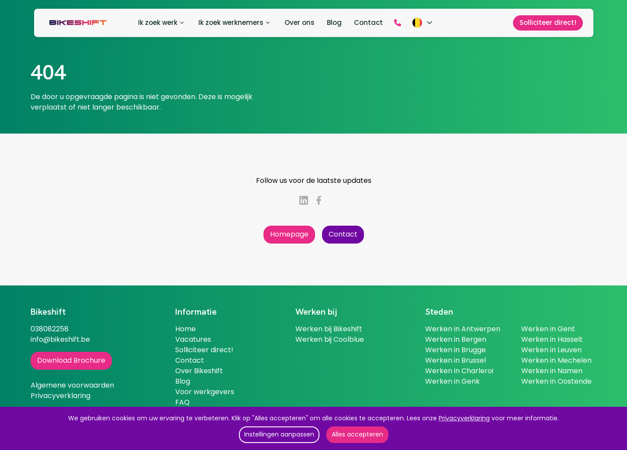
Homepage (289, 234)
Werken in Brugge (455, 350)
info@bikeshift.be (60, 339)
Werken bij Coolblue (329, 339)
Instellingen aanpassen (279, 434)
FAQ (182, 402)
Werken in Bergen (455, 339)
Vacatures (193, 339)
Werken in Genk (452, 381)
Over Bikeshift (199, 371)
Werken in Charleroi (459, 371)
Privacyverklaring (464, 418)
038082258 (50, 329)
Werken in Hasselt (552, 339)
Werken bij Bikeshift (328, 329)
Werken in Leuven (551, 350)
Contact (343, 234)
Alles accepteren (357, 434)
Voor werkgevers (204, 392)
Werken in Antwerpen (462, 329)
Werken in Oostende (556, 381)
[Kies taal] (423, 22)
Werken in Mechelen (556, 360)
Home (185, 329)
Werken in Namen (551, 371)
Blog (182, 381)
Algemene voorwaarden (72, 385)
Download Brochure (71, 360)
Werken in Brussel (455, 360)
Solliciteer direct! (204, 350)
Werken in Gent (548, 329)
